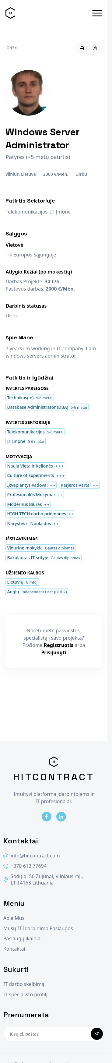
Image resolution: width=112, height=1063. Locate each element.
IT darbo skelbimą (23, 984)
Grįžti (12, 48)
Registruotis (58, 645)
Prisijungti (53, 652)
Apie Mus (13, 918)
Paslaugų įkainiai (22, 938)
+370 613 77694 (25, 866)
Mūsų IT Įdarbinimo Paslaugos (38, 928)
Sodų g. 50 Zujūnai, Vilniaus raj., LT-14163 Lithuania (43, 879)
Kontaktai (14, 949)
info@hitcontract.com (31, 856)
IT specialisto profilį (25, 994)
